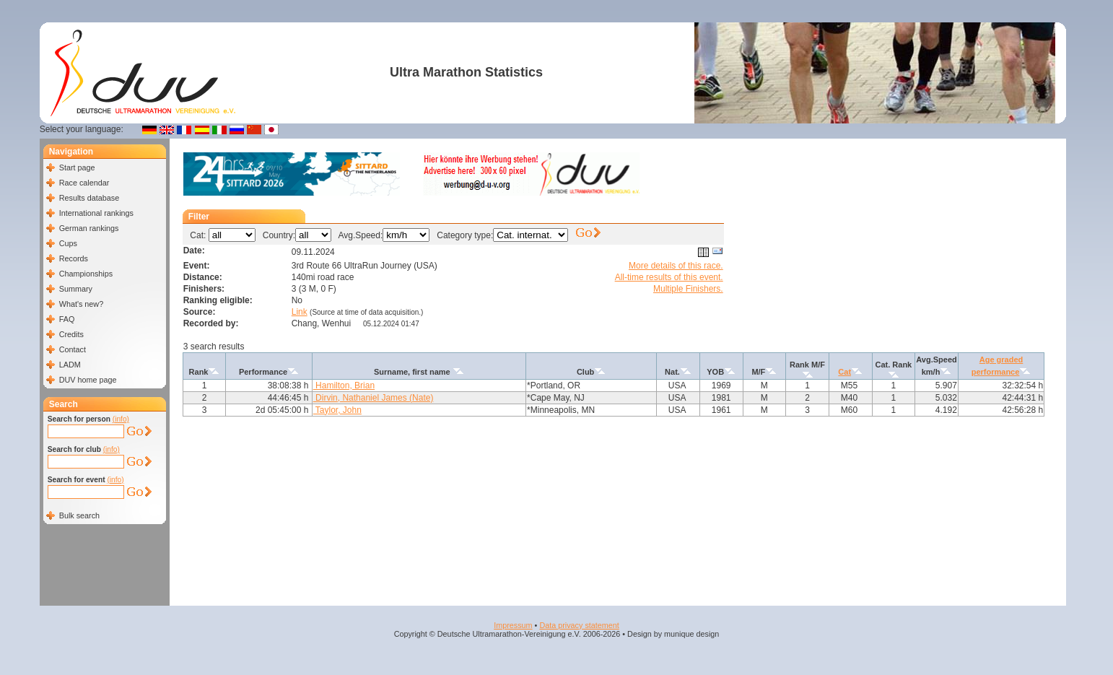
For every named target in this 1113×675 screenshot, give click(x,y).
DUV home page (88, 379)
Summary (75, 288)
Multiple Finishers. (688, 289)
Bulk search (79, 515)
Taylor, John (337, 410)
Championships (86, 273)
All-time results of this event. (669, 277)
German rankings (89, 228)
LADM (70, 364)
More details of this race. (676, 266)
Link (299, 312)
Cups (68, 243)
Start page (77, 167)
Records (73, 258)
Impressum (513, 625)
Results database (89, 197)
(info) (121, 419)
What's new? (81, 304)
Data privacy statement (579, 625)
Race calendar (84, 182)
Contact (72, 349)
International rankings (96, 213)
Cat (844, 371)
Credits (71, 334)
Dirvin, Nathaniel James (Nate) (373, 398)
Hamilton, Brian (344, 385)
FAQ (67, 319)
